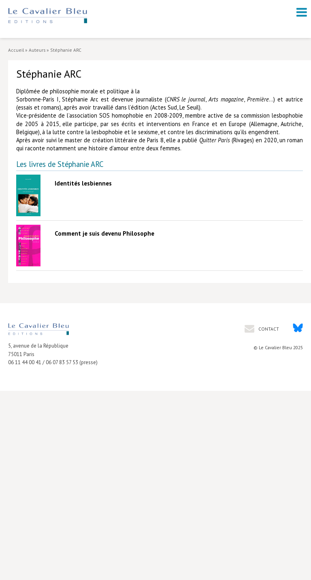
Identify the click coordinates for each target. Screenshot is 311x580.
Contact (268, 329)
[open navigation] (301, 12)
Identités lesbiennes (83, 183)
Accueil (16, 50)
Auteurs (37, 50)
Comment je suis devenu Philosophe (104, 233)
